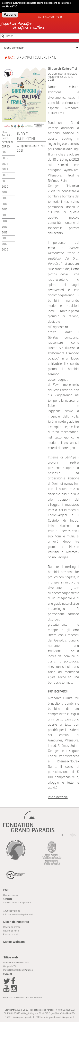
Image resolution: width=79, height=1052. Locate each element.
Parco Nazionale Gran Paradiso (18, 970)
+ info (13, 6)
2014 (4, 221)
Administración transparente (17, 902)
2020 (5, 187)
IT (62, 835)
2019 (4, 192)
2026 (5, 152)
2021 (4, 181)
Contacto (7, 899)
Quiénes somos (10, 895)
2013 (4, 227)
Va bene (10, 14)
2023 (5, 169)
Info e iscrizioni (58, 797)
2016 (4, 209)
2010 (4, 244)
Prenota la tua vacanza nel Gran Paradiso (22, 997)
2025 (5, 158)
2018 (4, 198)
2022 (5, 175)
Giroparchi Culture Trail (36, 57)
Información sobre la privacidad (18, 914)
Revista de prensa (11, 927)
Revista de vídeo (11, 931)
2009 (5, 249)
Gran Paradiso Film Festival (15, 963)
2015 (4, 215)
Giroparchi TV (9, 966)
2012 (4, 232)
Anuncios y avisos (11, 911)
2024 (5, 164)
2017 (4, 204)
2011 (4, 238)
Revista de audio (11, 934)
